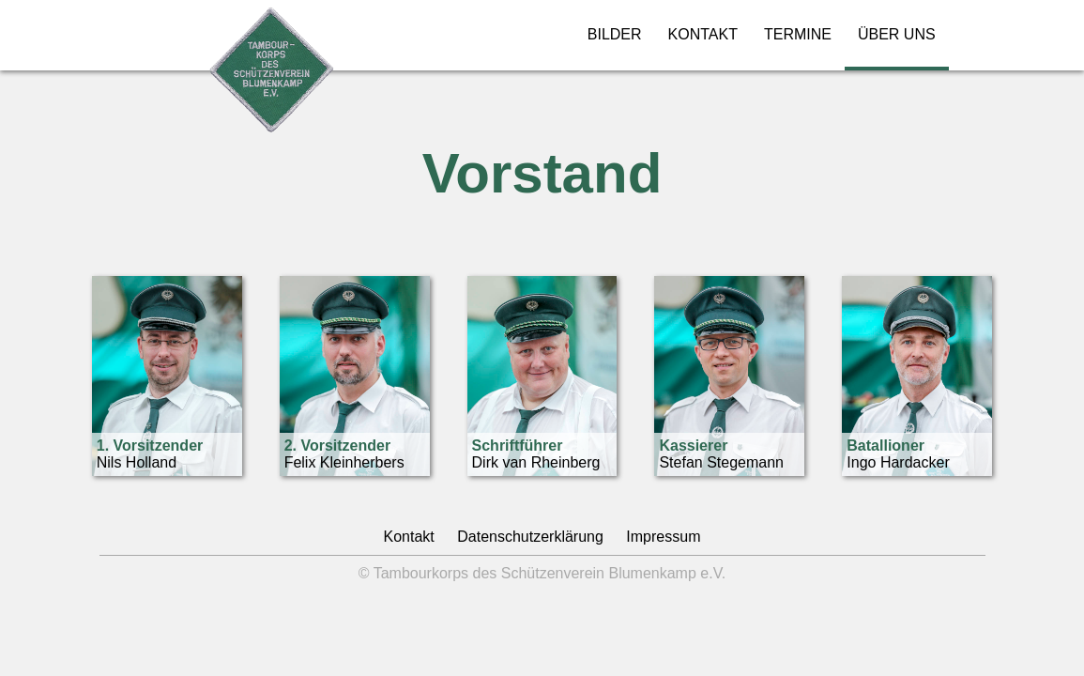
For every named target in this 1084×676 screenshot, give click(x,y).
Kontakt (409, 537)
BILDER (615, 34)
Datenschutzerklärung (530, 537)
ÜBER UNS (897, 34)
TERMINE (798, 34)
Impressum (663, 537)
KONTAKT (703, 34)
